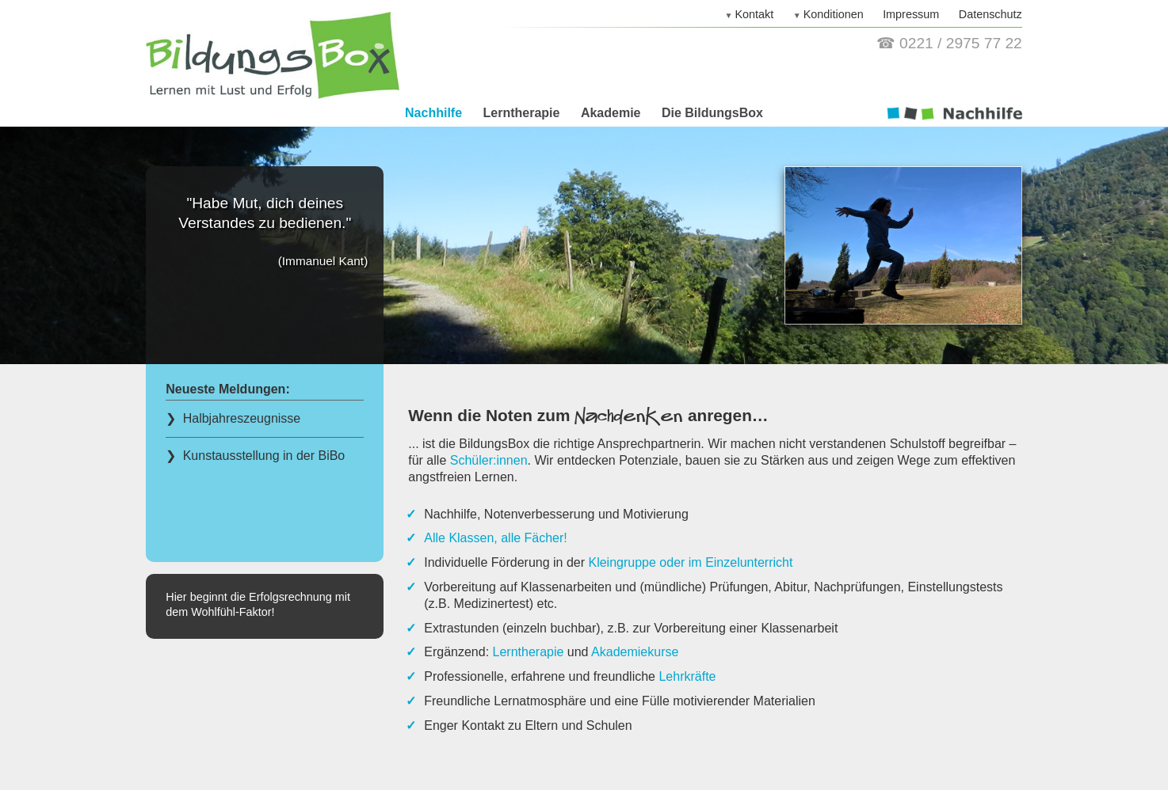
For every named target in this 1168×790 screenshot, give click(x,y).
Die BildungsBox (712, 113)
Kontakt (754, 14)
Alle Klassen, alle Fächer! (495, 538)
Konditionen (833, 14)
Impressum (911, 14)
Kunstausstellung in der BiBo (262, 455)
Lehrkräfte (687, 676)
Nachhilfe (433, 113)
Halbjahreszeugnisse (239, 418)
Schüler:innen (489, 460)
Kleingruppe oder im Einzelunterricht (690, 562)
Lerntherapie (521, 113)
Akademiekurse (634, 652)
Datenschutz (990, 14)
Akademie (611, 113)
